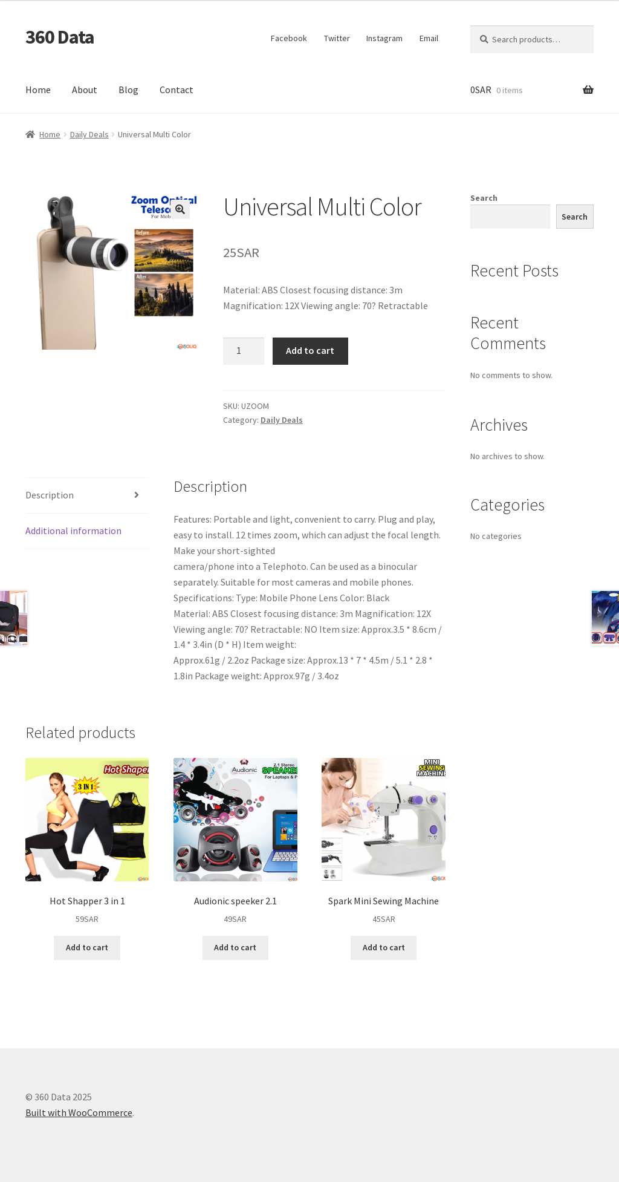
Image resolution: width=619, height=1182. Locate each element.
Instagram (384, 38)
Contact (176, 89)
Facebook (289, 38)
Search (483, 197)
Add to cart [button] (87, 947)
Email (429, 38)
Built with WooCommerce (78, 1112)
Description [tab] (49, 495)
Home (38, 89)
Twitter (337, 38)
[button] (180, 209)
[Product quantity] (243, 351)
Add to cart (310, 350)
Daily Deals (89, 134)
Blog (128, 89)
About (84, 89)
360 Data (59, 37)
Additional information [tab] (73, 530)
